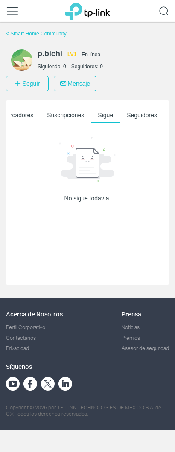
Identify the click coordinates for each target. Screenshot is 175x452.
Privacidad (17, 348)
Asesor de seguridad (145, 348)
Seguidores (142, 115)
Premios (131, 338)
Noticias (131, 327)
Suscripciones (65, 115)
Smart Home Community (36, 34)
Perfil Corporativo (25, 327)
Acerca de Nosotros (34, 314)
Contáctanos (21, 338)
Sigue (105, 115)
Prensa (131, 314)
